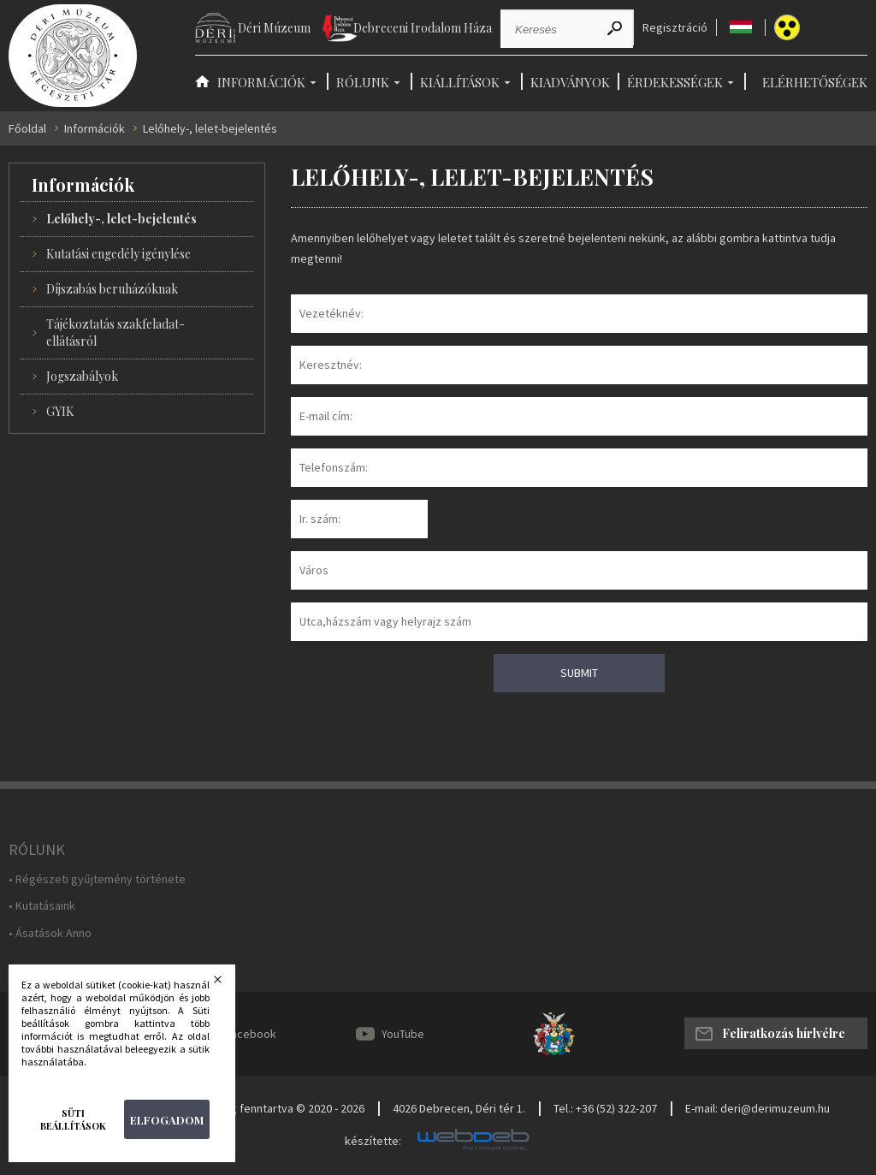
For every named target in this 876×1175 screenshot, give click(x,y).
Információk (261, 82)
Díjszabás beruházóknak (112, 289)
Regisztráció (674, 28)
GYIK (60, 411)
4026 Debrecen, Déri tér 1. (459, 1108)
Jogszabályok (82, 376)
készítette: (373, 1141)
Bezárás (228, 984)
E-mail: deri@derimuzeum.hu (757, 1108)
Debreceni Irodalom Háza (422, 28)
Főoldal (27, 129)
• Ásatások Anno (50, 933)
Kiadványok (570, 82)
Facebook (250, 1033)
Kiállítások (460, 82)
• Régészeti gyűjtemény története (97, 879)
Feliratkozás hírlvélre (783, 1033)
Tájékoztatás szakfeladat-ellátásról (115, 332)
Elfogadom (167, 1120)
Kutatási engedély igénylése (118, 254)
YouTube (403, 1033)
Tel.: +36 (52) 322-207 (605, 1108)
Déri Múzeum (274, 28)
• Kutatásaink (42, 906)
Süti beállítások (73, 1119)
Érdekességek (675, 82)
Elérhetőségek (814, 82)
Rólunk (362, 82)
